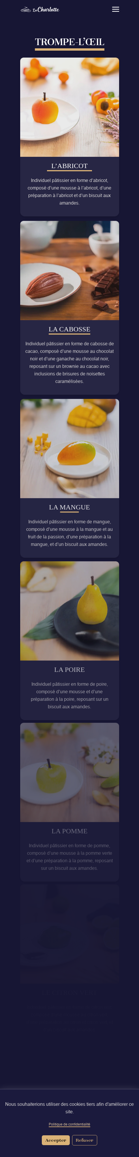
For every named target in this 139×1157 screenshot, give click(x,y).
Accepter (55, 1140)
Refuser (84, 1140)
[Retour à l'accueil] (45, 9)
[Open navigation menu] (111, 9)
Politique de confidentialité (69, 1124)
